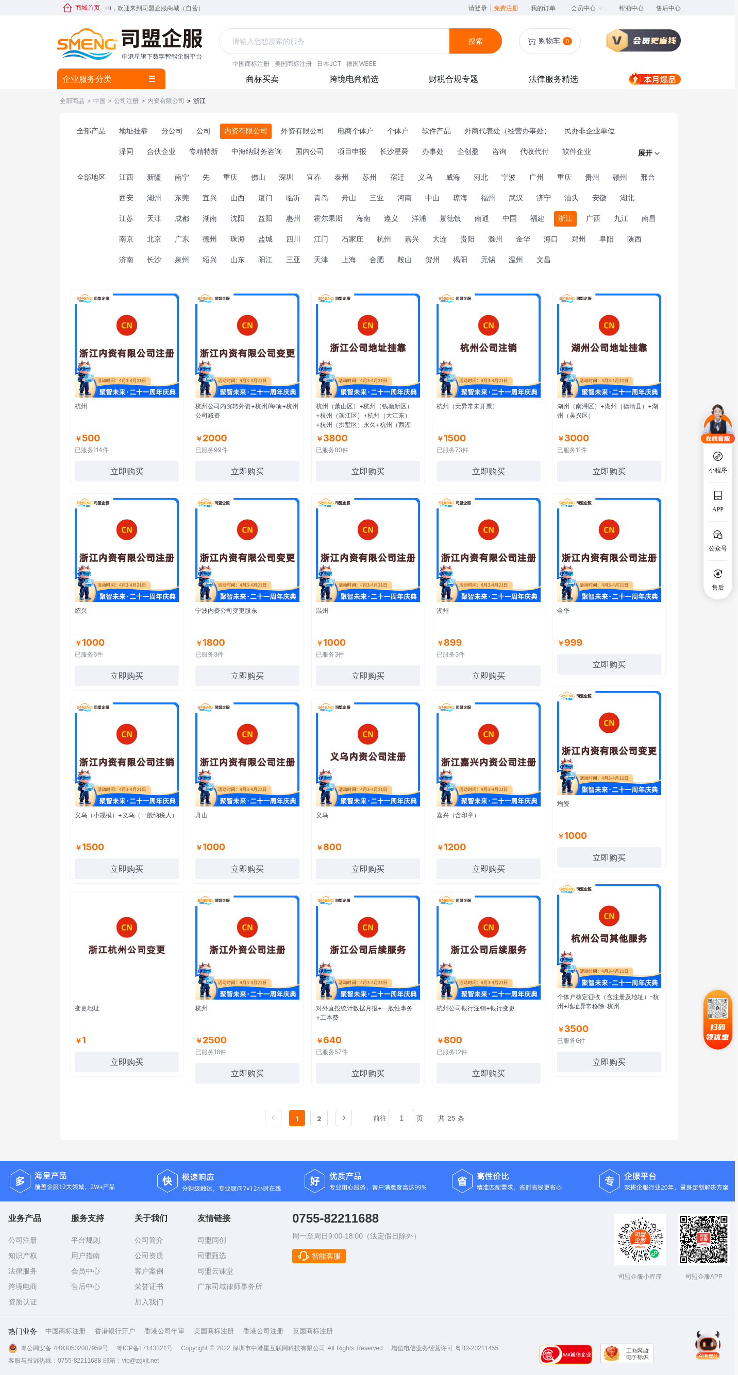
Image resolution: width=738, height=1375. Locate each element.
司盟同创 (211, 1240)
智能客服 (319, 1256)
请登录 (479, 8)
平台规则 (85, 1240)
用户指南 (85, 1255)
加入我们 (149, 1302)
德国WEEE (361, 63)
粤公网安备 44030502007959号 (64, 1348)
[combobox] (335, 41)
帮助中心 (631, 8)
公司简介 (149, 1240)
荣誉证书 (149, 1286)
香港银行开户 (115, 1331)
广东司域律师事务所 (229, 1286)
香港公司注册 (263, 1331)
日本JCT (329, 63)
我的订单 (543, 8)
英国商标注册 (313, 1331)
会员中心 (587, 8)
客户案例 (149, 1271)
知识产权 (22, 1255)
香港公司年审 (164, 1331)
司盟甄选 (211, 1255)
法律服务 (22, 1271)
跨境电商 (22, 1286)
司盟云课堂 (215, 1271)
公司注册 (22, 1240)
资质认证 (22, 1302)
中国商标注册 (251, 63)
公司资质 (149, 1255)
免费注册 (506, 8)
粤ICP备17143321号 (144, 1348)
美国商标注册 (293, 63)
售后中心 (668, 8)
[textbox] (335, 41)
